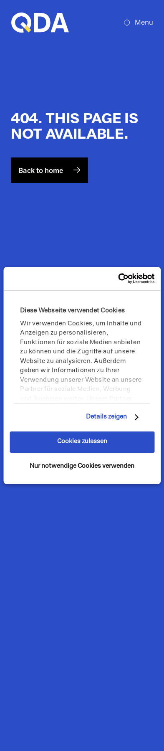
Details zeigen (106, 417)
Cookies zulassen (82, 442)
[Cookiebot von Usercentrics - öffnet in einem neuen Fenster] (118, 278)
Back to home (49, 170)
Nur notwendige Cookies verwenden (82, 466)
